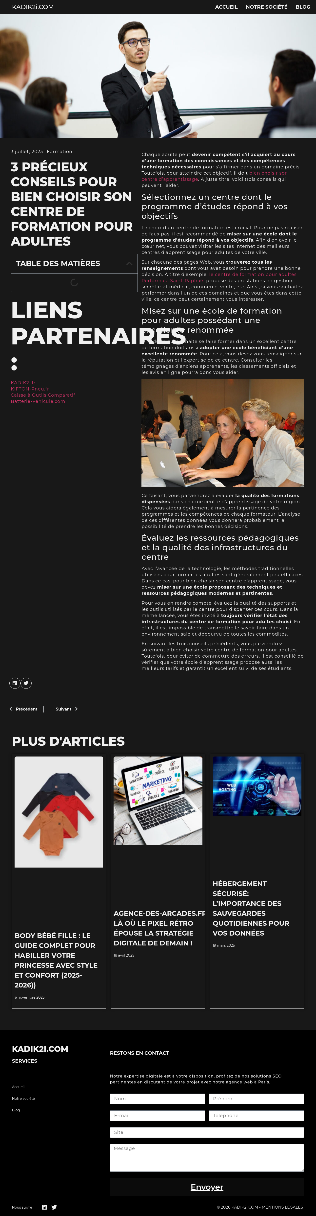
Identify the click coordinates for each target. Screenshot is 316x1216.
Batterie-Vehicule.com (38, 401)
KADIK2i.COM (33, 7)
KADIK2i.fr (23, 383)
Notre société (267, 7)
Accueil (226, 7)
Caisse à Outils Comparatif (43, 395)
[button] (129, 263)
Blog (303, 7)
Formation (59, 151)
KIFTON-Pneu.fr (30, 389)
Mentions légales (282, 1207)
